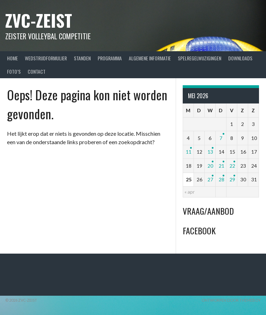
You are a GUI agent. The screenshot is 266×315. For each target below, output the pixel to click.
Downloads (240, 58)
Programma (110, 58)
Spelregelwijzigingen (199, 58)
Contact (37, 71)
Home (12, 58)
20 (210, 166)
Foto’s (14, 71)
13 (210, 152)
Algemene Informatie (150, 58)
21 (221, 166)
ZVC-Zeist (38, 20)
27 (210, 179)
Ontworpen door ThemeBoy (231, 300)
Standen (82, 58)
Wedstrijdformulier (46, 58)
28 (221, 179)
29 (232, 179)
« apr (189, 192)
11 (188, 152)
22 (232, 166)
